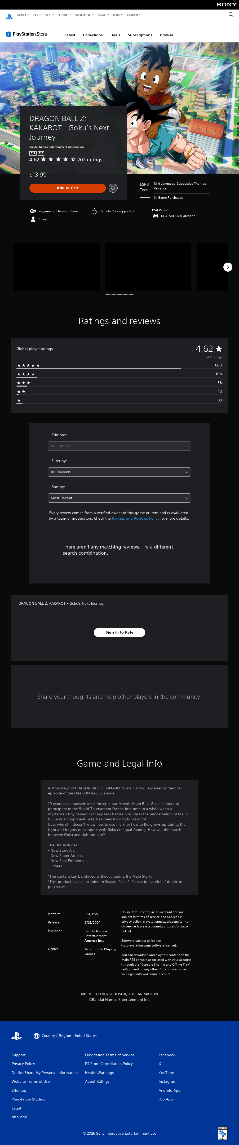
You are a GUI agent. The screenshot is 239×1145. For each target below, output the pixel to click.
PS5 (35, 14)
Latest (70, 30)
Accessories (82, 14)
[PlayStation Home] (9, 15)
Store (116, 14)
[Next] (227, 262)
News (101, 14)
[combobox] (119, 441)
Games (21, 14)
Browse (166, 30)
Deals (115, 30)
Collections (93, 30)
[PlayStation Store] (27, 29)
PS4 (47, 14)
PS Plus (62, 14)
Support (132, 14)
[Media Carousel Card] (57, 262)
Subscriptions (140, 30)
